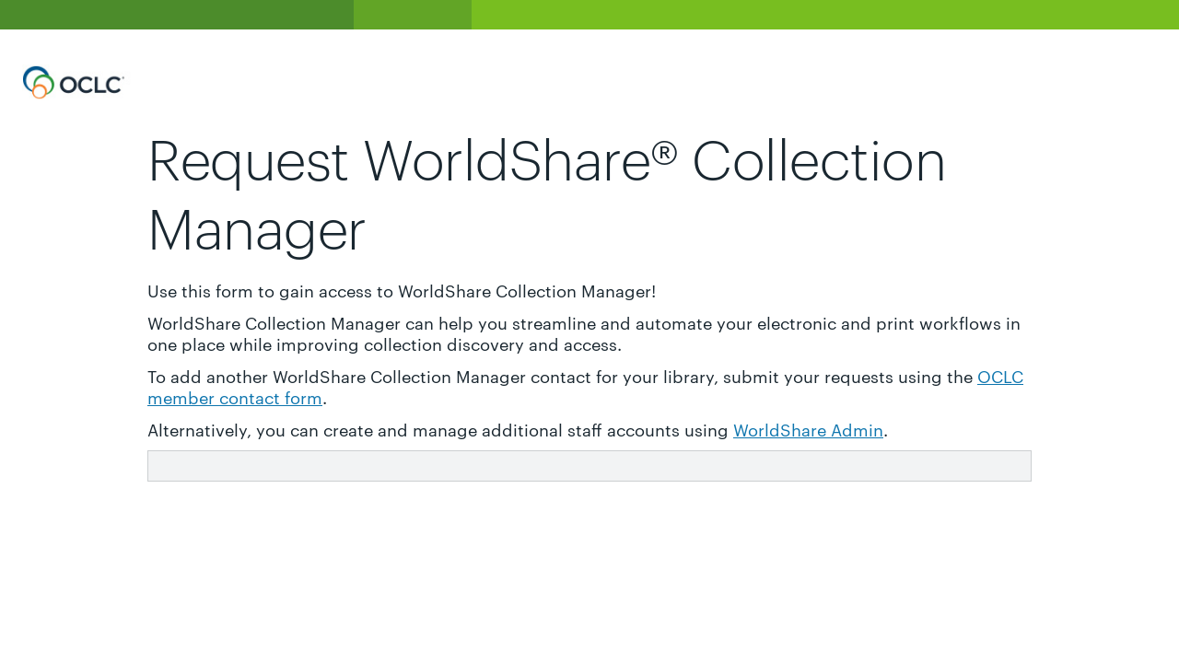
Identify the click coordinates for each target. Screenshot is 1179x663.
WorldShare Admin (808, 428)
